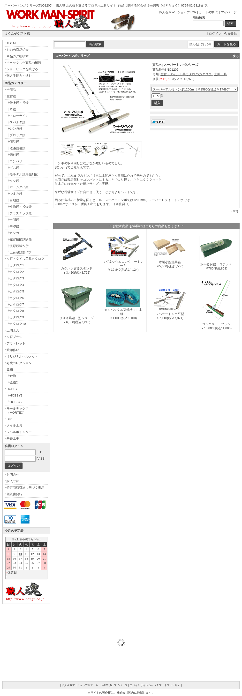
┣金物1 (12, 376)
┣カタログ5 (15, 291)
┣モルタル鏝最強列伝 (22, 174)
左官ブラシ (14, 337)
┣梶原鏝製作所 (18, 246)
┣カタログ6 (15, 298)
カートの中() (208, 12)
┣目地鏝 (13, 200)
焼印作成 (13, 350)
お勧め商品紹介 (18, 50)
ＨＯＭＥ (13, 43)
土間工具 (220, 74)
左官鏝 (11, 96)
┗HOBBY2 (15, 402)
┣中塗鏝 (13, 226)
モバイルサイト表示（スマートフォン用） (155, 685)
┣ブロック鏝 (16, 135)
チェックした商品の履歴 (24, 63)
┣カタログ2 (15, 272)
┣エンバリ (14, 161)
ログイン (215, 33)
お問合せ (13, 474)
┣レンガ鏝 (14, 128)
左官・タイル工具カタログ (25, 259)
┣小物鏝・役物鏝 (19, 207)
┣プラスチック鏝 (19, 213)
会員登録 (230, 33)
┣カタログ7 (15, 304)
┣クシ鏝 (13, 181)
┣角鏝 (11, 109)
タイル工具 (14, 425)
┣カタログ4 (15, 285)
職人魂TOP (167, 12)
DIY (9, 419)
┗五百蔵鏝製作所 (19, 252)
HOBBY (12, 389)
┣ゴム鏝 (13, 168)
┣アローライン (18, 116)
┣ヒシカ (13, 233)
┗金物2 (12, 382)
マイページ (229, 12)
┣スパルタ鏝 (16, 122)
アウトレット (16, 343)
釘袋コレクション (19, 363)
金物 (10, 369)
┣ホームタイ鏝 (18, 187)
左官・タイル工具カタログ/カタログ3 (186, 74)
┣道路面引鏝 (16, 148)
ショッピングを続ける (22, 69)
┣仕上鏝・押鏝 (18, 103)
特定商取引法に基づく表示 (25, 487)
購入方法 (13, 481)
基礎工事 (13, 438)
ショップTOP (186, 12)
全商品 (11, 89)
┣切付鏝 (13, 155)
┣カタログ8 (15, 311)
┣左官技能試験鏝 (19, 239)
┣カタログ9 (15, 317)
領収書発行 (14, 494)
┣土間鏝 (13, 220)
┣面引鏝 (13, 141)
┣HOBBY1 (15, 395)
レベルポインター (19, 432)
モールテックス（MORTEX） (18, 410)
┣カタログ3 (15, 278)
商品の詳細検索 (18, 56)
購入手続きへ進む (19, 75)
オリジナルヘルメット (22, 356)
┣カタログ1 (15, 265)
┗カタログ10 (16, 324)
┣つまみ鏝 (14, 193)
